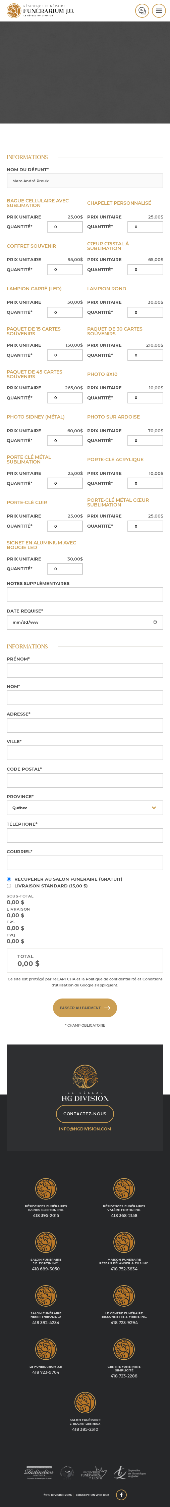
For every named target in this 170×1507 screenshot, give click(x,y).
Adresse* (19, 714)
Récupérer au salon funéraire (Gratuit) (68, 879)
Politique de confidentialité (111, 979)
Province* (20, 796)
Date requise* (25, 611)
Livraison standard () (51, 886)
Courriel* (20, 851)
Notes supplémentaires (38, 583)
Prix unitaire (24, 217)
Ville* (14, 741)
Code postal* (24, 769)
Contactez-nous (85, 1113)
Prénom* (18, 659)
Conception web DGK (92, 1495)
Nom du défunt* (28, 169)
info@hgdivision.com (85, 1128)
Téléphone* (22, 824)
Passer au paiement (85, 1008)
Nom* (13, 686)
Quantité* (20, 227)
